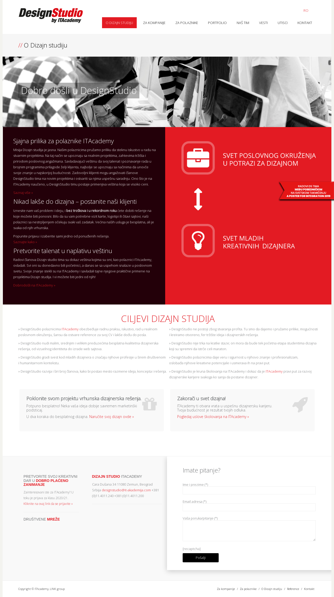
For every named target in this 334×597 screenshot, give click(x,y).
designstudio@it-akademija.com (126, 490)
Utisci (283, 22)
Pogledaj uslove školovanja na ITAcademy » (213, 416)
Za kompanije (154, 22)
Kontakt (304, 22)
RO (305, 10)
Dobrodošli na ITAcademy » (34, 285)
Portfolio (217, 22)
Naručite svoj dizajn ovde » (111, 416)
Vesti (263, 22)
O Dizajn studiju (119, 22)
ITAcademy (70, 329)
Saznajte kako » (25, 242)
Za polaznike (186, 22)
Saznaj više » (23, 192)
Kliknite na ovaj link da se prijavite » (48, 504)
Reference (293, 589)
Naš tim (243, 22)
